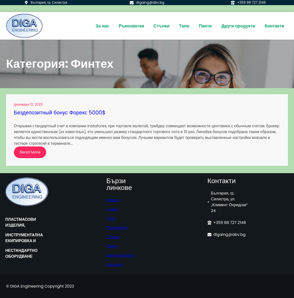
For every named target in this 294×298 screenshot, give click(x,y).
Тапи (110, 218)
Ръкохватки (116, 227)
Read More (33, 153)
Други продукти (120, 255)
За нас (112, 209)
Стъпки (112, 237)
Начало (113, 200)
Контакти (114, 264)
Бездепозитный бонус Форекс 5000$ (59, 113)
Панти (112, 246)
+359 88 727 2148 (251, 2)
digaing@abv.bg (150, 2)
